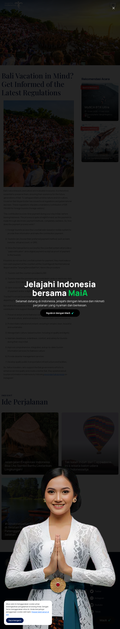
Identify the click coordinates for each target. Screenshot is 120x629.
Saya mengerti (15, 620)
